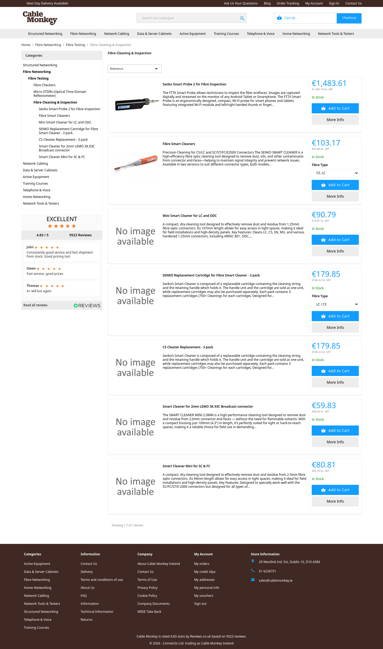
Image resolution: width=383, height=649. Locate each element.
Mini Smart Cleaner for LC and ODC (65, 122)
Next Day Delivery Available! (47, 3)
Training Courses (226, 33)
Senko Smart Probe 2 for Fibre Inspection (69, 109)
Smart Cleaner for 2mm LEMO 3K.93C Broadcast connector (67, 148)
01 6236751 (267, 571)
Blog (267, 3)
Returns (86, 619)
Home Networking (296, 33)
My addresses (204, 579)
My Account (314, 3)
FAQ (84, 595)
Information (90, 603)
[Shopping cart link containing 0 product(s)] (318, 18)
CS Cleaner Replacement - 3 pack (63, 139)
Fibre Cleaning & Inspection (55, 102)
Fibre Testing (38, 78)
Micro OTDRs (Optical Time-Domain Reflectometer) (60, 93)
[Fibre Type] (335, 173)
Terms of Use (147, 579)
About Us (87, 587)
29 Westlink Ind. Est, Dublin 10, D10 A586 (289, 562)
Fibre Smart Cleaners (54, 115)
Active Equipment (193, 33)
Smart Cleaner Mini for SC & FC (62, 157)
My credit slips (204, 571)
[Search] (191, 18)
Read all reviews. (35, 305)
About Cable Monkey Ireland (159, 563)
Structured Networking (45, 33)
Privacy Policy (148, 587)
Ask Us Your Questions (241, 3)
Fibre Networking (83, 33)
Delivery (87, 571)
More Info (335, 119)
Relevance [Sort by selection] (135, 68)
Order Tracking (288, 3)
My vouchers (203, 595)
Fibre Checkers (45, 85)
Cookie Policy (147, 595)
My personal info (206, 587)
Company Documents (154, 603)
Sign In (334, 3)
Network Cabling (116, 33)
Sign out (200, 603)
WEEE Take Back (149, 611)
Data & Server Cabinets (154, 33)
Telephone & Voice (260, 33)
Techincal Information (97, 611)
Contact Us (353, 3)
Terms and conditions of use (102, 579)
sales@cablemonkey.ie (275, 580)
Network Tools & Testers (336, 33)
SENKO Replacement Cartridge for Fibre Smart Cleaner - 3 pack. (68, 131)
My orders (201, 563)
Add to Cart (338, 108)
